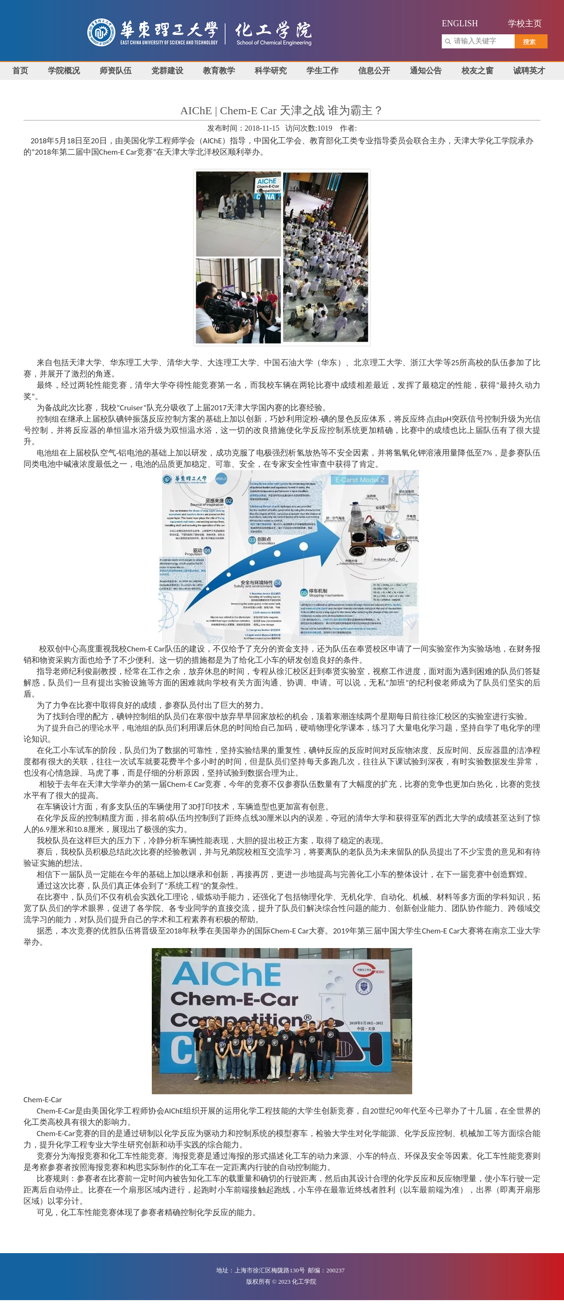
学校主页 (525, 23)
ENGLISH (460, 23)
